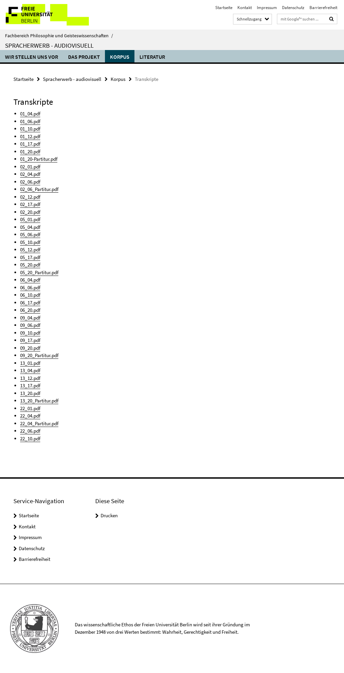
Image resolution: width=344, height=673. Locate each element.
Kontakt (244, 7)
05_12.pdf (30, 249)
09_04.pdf (30, 318)
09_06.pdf (30, 325)
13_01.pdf (30, 363)
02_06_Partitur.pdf (39, 189)
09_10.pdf (30, 333)
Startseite (223, 7)
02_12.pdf (30, 197)
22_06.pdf (30, 431)
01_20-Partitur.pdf (38, 159)
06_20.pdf (30, 310)
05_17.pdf (30, 257)
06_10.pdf (30, 295)
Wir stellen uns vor (31, 56)
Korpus (119, 56)
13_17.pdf (30, 385)
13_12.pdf (30, 378)
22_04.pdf (30, 416)
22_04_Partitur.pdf (39, 423)
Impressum (267, 7)
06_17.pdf (30, 302)
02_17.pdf (30, 204)
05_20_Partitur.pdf (39, 272)
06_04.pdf (30, 280)
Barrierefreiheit (323, 7)
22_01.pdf (30, 408)
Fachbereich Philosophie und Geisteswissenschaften (59, 35)
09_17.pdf (30, 340)
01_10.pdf (30, 129)
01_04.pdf (30, 113)
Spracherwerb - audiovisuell (49, 45)
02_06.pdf (30, 182)
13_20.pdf (30, 393)
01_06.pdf (30, 121)
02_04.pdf (30, 174)
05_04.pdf (30, 227)
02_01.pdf (30, 166)
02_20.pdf (30, 212)
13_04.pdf (30, 370)
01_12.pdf (30, 136)
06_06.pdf (30, 287)
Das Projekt (84, 56)
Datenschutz (293, 7)
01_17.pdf (30, 144)
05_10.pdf (30, 242)
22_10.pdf (30, 438)
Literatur (152, 56)
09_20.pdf (30, 348)
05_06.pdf (30, 234)
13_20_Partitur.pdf (39, 400)
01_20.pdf (30, 151)
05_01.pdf (30, 219)
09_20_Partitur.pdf (39, 355)
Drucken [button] (109, 515)
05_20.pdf (30, 264)
